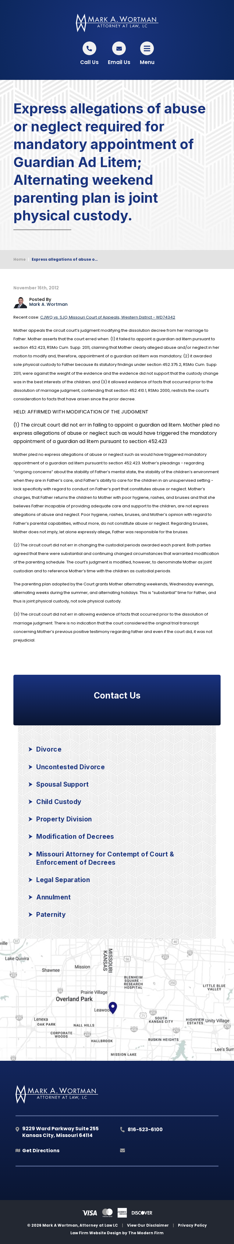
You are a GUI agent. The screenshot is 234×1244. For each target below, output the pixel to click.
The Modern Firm (146, 1232)
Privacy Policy (192, 1225)
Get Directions (40, 1150)
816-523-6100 (145, 1129)
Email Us (119, 62)
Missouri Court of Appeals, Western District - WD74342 (107, 317)
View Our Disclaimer (148, 1225)
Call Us (89, 62)
